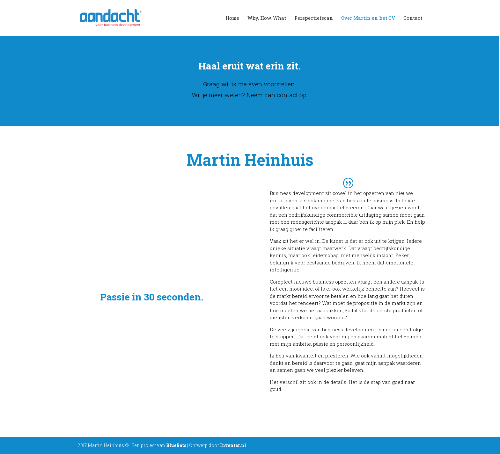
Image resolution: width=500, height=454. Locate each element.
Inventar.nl (233, 445)
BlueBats (176, 445)
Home (232, 18)
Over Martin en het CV (368, 18)
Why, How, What (266, 18)
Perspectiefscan (313, 18)
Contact (412, 18)
